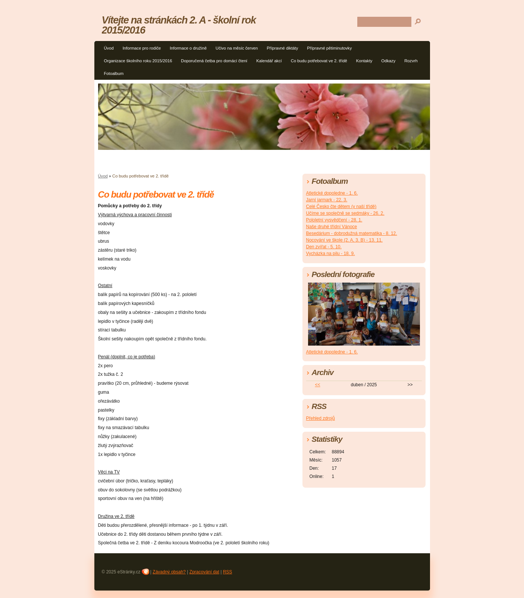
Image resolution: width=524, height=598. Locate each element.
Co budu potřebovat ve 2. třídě (319, 61)
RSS (227, 572)
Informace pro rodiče (142, 48)
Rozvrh (410, 61)
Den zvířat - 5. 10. (324, 246)
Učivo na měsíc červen (237, 48)
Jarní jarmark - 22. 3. (327, 199)
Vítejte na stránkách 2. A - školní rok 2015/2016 (179, 25)
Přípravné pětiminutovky (329, 48)
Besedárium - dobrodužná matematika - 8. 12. (351, 233)
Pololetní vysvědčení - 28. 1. (334, 220)
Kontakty (364, 61)
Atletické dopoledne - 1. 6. (332, 193)
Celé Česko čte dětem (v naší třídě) (341, 206)
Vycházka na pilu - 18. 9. (330, 253)
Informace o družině (188, 48)
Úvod (109, 48)
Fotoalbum (114, 73)
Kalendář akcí (269, 61)
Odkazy (388, 61)
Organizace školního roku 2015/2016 (138, 61)
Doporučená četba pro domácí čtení (214, 61)
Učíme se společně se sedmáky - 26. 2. (345, 213)
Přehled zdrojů (320, 418)
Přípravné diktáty (282, 48)
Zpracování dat (204, 572)
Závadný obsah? (169, 572)
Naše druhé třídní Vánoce (331, 226)
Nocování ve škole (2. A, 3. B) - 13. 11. (344, 240)
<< (317, 384)
